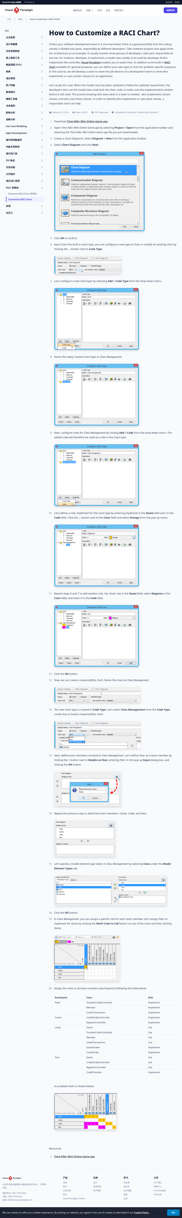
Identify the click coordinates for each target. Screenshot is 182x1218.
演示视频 (127, 1190)
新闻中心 (158, 1186)
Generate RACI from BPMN (22, 193)
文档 (126, 1198)
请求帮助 (97, 1186)
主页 (9, 19)
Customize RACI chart (20, 199)
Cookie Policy (141, 1212)
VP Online (30, 2)
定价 (108, 10)
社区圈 (127, 1182)
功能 (89, 10)
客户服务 (97, 1190)
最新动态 (77, 10)
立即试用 (67, 1190)
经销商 (177, 2)
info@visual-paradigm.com (20, 1199)
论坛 (95, 1182)
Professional (143, 112)
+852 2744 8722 (18, 1193)
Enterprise (131, 112)
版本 (65, 1186)
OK (173, 1212)
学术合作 (158, 1194)
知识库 (127, 1186)
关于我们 (158, 1182)
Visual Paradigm (91, 62)
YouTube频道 (160, 1190)
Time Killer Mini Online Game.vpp (87, 121)
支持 (99, 10)
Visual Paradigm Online (74, 1198)
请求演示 (118, 10)
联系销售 (169, 2)
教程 (20, 19)
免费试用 (170, 10)
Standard (154, 112)
